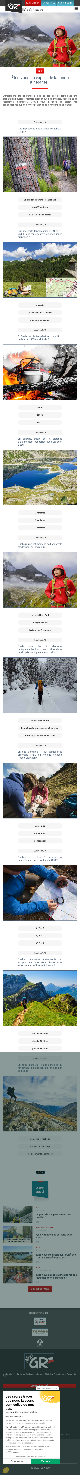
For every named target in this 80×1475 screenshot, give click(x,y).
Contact (68, 1435)
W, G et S (40, 943)
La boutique (49, 3)
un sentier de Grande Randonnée (40, 200)
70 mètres (40, 528)
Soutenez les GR (39, 1385)
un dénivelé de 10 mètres (40, 312)
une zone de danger (40, 320)
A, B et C (40, 935)
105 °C (40, 422)
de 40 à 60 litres (40, 1041)
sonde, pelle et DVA (40, 720)
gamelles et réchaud (40, 1139)
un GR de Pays (40, 207)
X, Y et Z (40, 928)
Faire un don (32, 3)
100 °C (40, 415)
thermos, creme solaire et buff (40, 735)
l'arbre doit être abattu (40, 215)
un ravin (40, 305)
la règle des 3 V (40, 622)
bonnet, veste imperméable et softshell (40, 728)
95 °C (40, 407)
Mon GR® (13, 7)
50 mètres (40, 520)
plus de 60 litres (40, 1048)
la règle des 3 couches (40, 630)
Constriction (40, 833)
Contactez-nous (40, 1468)
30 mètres (40, 513)
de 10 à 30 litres (40, 1033)
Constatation (40, 841)
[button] (5, 1470)
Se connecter (65, 3)
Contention (40, 826)
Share (38, 1222)
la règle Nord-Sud (40, 615)
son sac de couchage (40, 1146)
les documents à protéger (40, 1154)
